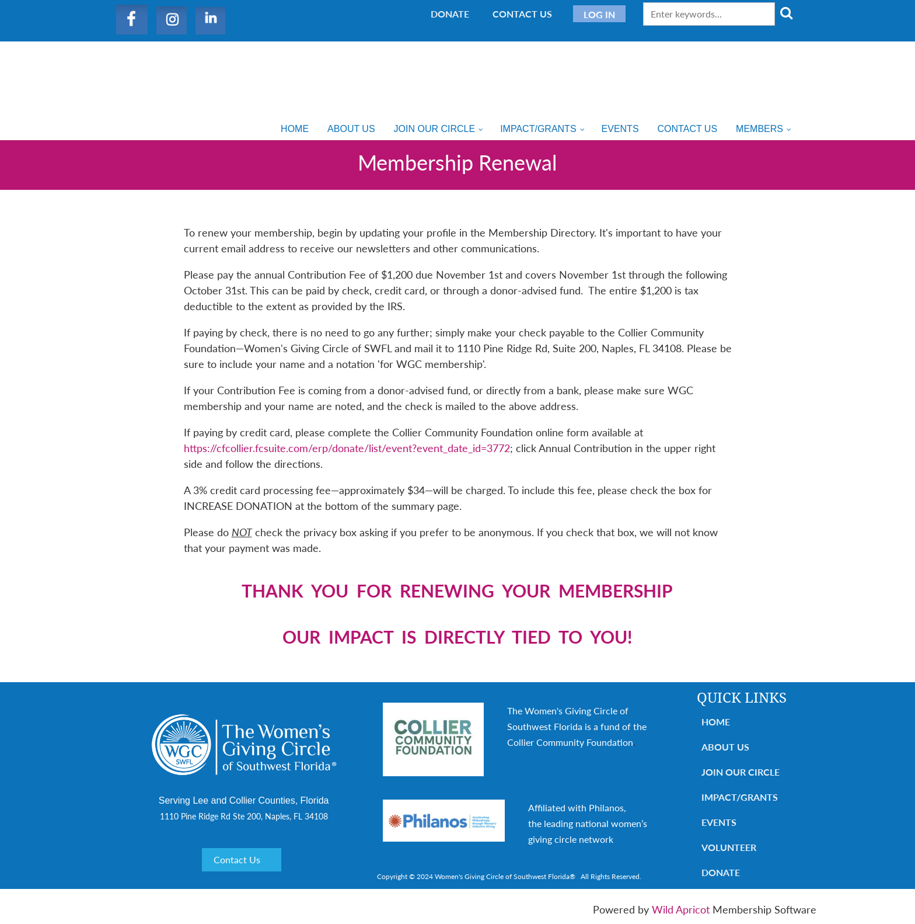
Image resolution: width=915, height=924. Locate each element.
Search (786, 12)
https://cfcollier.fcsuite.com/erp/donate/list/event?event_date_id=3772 (347, 448)
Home (715, 721)
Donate (450, 13)
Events (718, 822)
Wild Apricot (681, 909)
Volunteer (728, 847)
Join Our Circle (740, 771)
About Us (725, 746)
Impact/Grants (739, 797)
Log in (599, 14)
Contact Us (522, 13)
